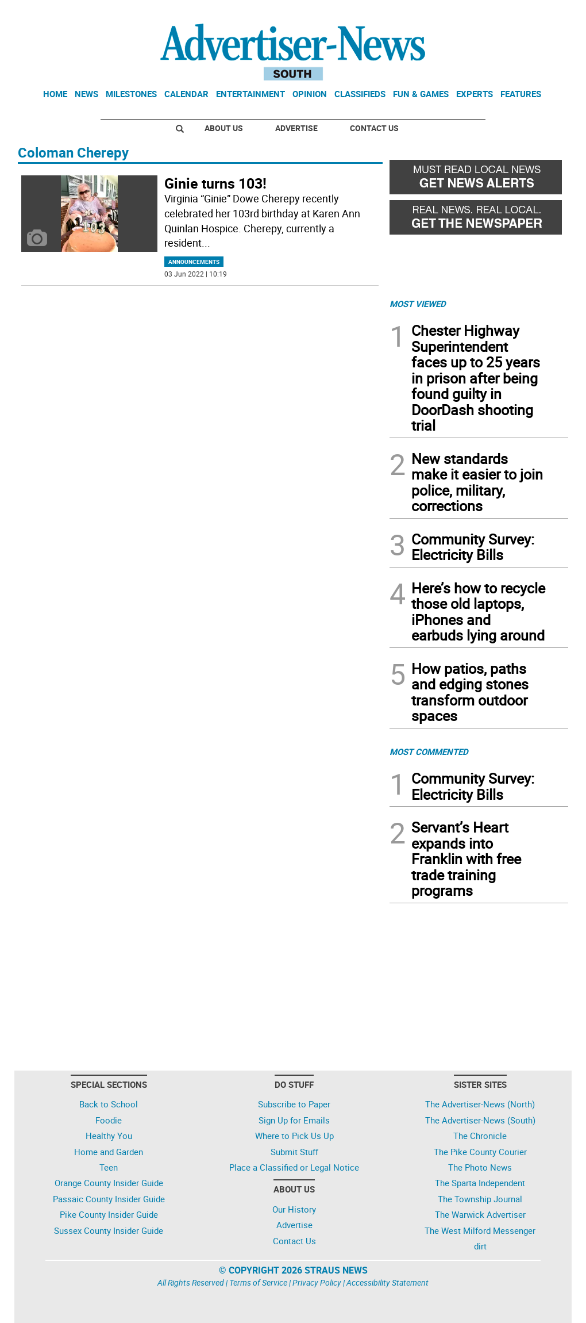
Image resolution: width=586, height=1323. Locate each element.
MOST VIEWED (418, 303)
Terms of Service (258, 1282)
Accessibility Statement (387, 1282)
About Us (224, 127)
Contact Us (374, 127)
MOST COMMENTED (429, 751)
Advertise (296, 127)
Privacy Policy (316, 1282)
